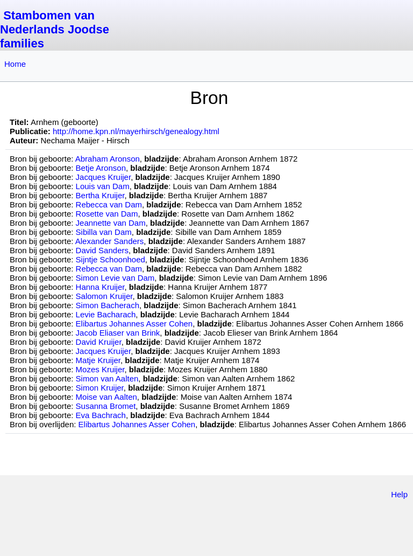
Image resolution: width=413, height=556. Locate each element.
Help (399, 494)
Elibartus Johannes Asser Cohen (134, 323)
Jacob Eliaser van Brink (118, 332)
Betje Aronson (101, 167)
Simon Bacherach (107, 305)
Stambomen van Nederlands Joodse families (54, 29)
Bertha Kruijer (100, 195)
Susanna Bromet (106, 406)
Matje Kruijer (98, 360)
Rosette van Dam (107, 213)
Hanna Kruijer (100, 286)
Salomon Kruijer (104, 296)
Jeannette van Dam (111, 222)
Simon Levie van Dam (115, 277)
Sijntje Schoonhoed (110, 259)
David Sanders (102, 250)
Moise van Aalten (106, 396)
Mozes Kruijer (100, 369)
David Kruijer (99, 341)
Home (15, 63)
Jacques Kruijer (103, 177)
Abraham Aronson (107, 158)
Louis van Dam (103, 186)
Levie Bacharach (106, 314)
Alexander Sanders (109, 241)
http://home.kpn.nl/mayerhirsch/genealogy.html (136, 131)
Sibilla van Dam (104, 232)
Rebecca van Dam (109, 204)
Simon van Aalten (107, 378)
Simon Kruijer (100, 387)
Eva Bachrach (101, 415)
